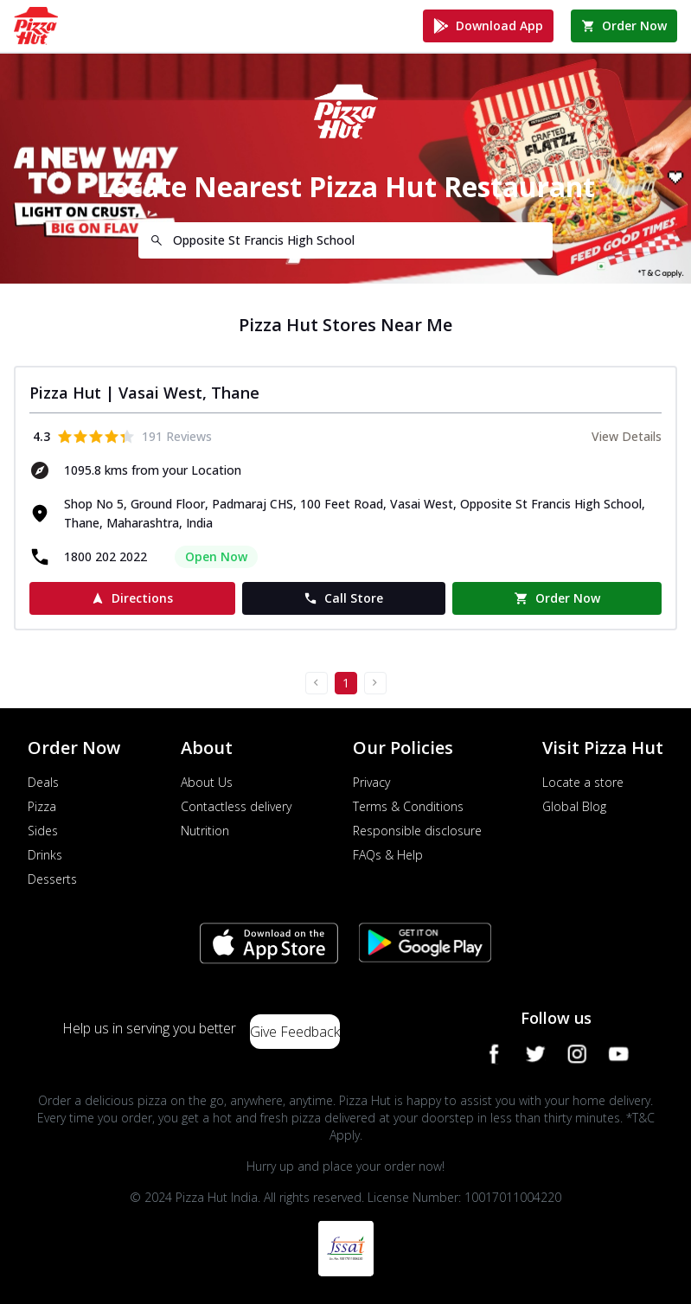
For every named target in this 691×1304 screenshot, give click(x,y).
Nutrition (205, 830)
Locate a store (583, 782)
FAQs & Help (388, 855)
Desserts (52, 879)
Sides (43, 830)
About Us (207, 782)
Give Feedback (295, 1031)
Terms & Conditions (408, 806)
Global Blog (574, 806)
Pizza (42, 806)
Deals (43, 782)
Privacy (371, 782)
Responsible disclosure (417, 830)
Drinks (45, 855)
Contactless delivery (236, 806)
